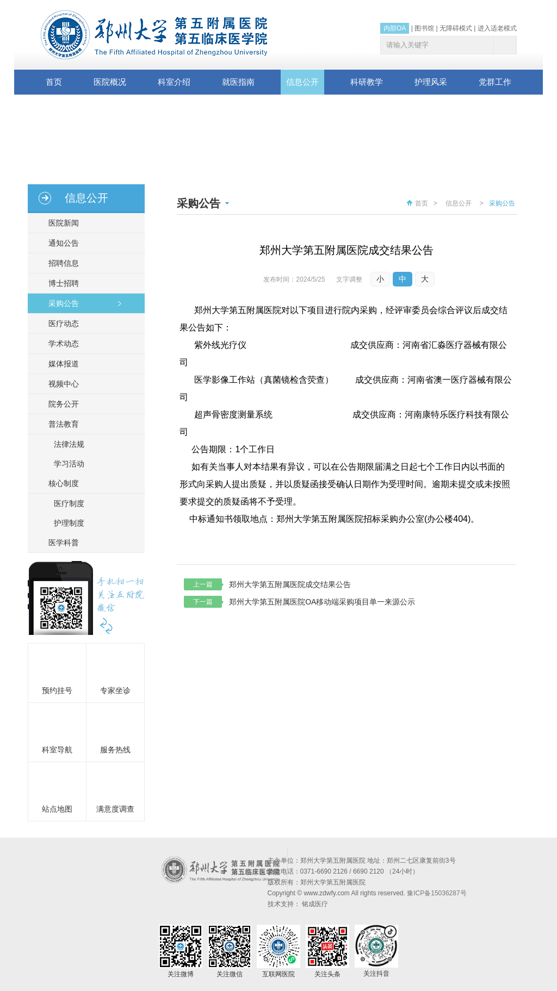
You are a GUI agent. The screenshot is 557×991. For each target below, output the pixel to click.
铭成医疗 (315, 904)
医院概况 (110, 81)
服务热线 (115, 749)
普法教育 (60, 424)
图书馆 (424, 28)
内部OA (394, 28)
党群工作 (495, 81)
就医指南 (238, 81)
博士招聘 (60, 283)
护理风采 (430, 81)
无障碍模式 (456, 28)
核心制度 (60, 483)
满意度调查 (115, 809)
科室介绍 (174, 81)
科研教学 (366, 81)
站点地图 (57, 809)
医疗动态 (60, 323)
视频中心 (60, 383)
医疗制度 (69, 503)
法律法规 (69, 444)
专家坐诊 (115, 690)
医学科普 (60, 542)
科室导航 (57, 749)
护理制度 (69, 523)
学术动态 (60, 343)
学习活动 (69, 463)
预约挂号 (57, 690)
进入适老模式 (497, 28)
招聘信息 (60, 263)
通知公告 (60, 243)
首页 (54, 81)
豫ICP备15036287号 (436, 893)
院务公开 (60, 404)
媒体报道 (60, 363)
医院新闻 (60, 223)
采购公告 (60, 303)
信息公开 (302, 81)
